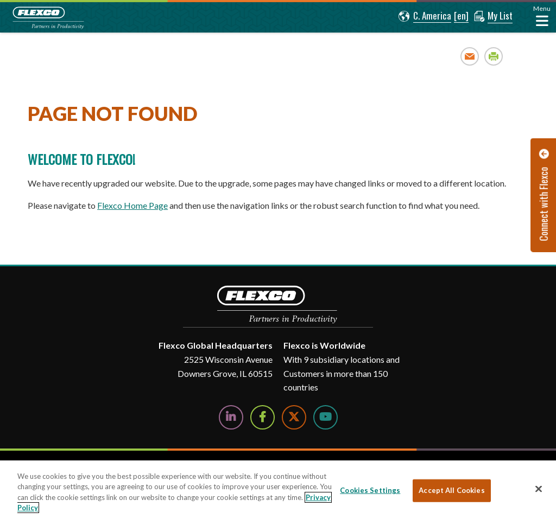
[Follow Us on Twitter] (294, 417)
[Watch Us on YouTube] (325, 417)
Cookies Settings (370, 490)
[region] (278, 489)
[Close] (539, 489)
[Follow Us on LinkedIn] (231, 417)
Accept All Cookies (451, 490)
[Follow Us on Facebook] (262, 417)
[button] (425, 16)
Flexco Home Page (132, 205)
